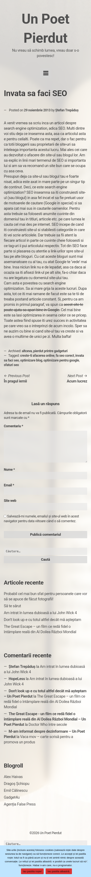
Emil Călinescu (15, 790)
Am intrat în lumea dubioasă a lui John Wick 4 (40, 612)
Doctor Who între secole (48, 724)
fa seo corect (65, 355)
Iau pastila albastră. (59, 871)
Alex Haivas (13, 776)
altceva (27, 351)
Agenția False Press (20, 804)
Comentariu (13, 426)
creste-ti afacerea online (37, 355)
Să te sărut (12, 606)
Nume (9, 469)
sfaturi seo (11, 365)
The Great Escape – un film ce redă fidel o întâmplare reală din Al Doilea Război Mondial (44, 701)
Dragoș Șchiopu (16, 783)
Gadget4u (11, 797)
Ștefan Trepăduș (67, 110)
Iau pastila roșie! (32, 871)
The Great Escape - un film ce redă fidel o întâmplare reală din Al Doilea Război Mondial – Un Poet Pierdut (45, 719)
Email (9, 485)
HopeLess (17, 678)
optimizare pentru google (61, 360)
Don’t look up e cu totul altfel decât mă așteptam (42, 619)
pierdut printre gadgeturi (50, 351)
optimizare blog (31, 360)
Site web (10, 501)
